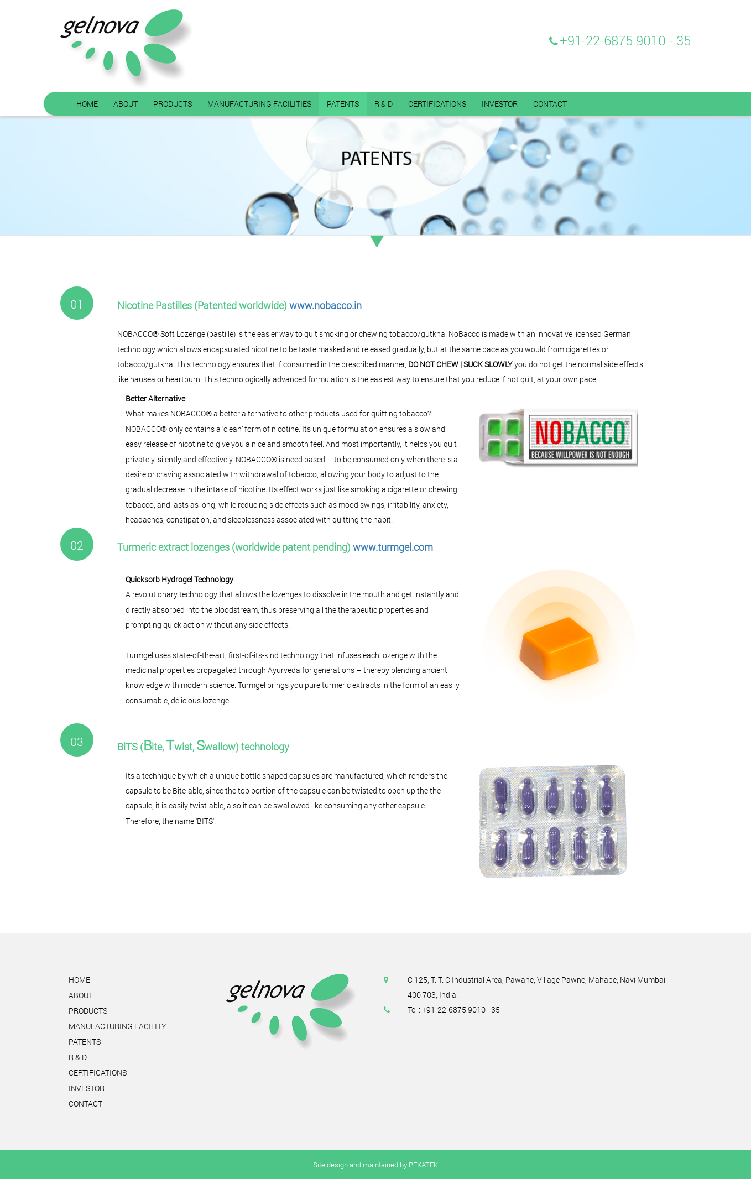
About (81, 995)
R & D (78, 1057)
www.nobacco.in (325, 305)
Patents (85, 1041)
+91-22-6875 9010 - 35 (625, 40)
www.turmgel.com (393, 547)
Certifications (98, 1072)
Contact (85, 1103)
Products (88, 1010)
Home (79, 979)
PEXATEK (423, 1164)
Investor (87, 1088)
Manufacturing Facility (117, 1026)
